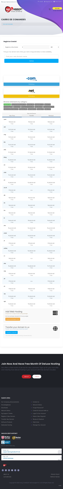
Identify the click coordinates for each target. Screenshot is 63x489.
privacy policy (55, 474)
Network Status (5, 410)
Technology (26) (8, 106)
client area (36, 422)
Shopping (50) (23, 109)
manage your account (39, 425)
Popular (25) (7, 104)
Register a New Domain (8, 416)
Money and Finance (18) (28, 106)
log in (37, 376)
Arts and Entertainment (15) (19, 104)
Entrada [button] (57, 8)
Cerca (31, 61)
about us (6, 474)
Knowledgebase (6, 405)
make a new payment (39, 416)
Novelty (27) (40, 109)
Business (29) (30, 104)
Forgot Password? (38, 407)
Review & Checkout (38, 419)
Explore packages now (12, 319)
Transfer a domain (11, 332)
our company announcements (10, 402)
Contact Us (36, 402)
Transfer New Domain (7, 419)
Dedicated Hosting (6, 425)
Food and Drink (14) (49, 106)
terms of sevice (55, 476)
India (60, 485)
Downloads (4, 407)
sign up (26, 376)
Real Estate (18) (32, 109)
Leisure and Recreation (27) (11, 109)
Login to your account (39, 413)
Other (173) (47, 109)
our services (7, 476)
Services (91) (17, 106)
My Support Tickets (6, 413)
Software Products (6, 422)
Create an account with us (40, 410)
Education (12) (38, 106)
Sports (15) (47, 104)
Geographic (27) (39, 104)
